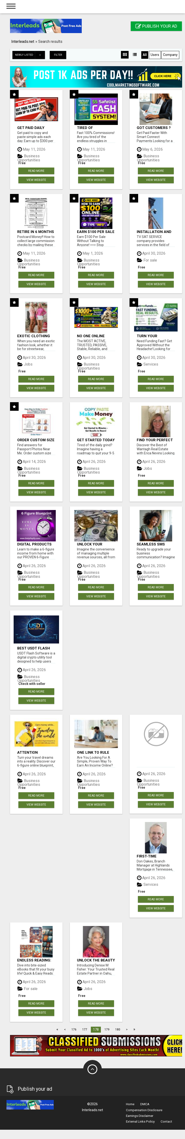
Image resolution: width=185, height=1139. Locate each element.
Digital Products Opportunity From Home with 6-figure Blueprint (36, 544)
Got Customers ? (154, 127)
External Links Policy (140, 1121)
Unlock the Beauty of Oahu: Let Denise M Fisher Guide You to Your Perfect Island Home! (96, 960)
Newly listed (30, 55)
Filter (58, 54)
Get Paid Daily (30, 127)
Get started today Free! (96, 439)
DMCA (144, 1104)
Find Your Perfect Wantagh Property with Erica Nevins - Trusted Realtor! (155, 439)
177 (84, 1029)
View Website (36, 180)
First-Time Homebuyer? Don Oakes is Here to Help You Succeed (154, 856)
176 (73, 1029)
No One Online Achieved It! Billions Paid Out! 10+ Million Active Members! (95, 335)
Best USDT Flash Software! (33, 648)
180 (117, 1029)
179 (106, 1029)
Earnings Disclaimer (139, 1116)
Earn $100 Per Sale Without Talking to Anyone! (95, 231)
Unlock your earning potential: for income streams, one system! (96, 544)
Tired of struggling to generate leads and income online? (93, 127)
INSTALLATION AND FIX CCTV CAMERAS (154, 231)
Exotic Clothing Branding (33, 335)
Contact (166, 1121)
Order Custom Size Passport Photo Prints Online (35, 439)
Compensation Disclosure (144, 1110)
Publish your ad (156, 26)
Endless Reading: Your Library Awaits (34, 960)
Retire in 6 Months (35, 231)
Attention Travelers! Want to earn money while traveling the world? (34, 752)
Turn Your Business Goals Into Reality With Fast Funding (154, 335)
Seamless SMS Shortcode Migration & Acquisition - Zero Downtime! (155, 544)
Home (130, 1104)
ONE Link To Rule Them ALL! (93, 752)
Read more (36, 171)
